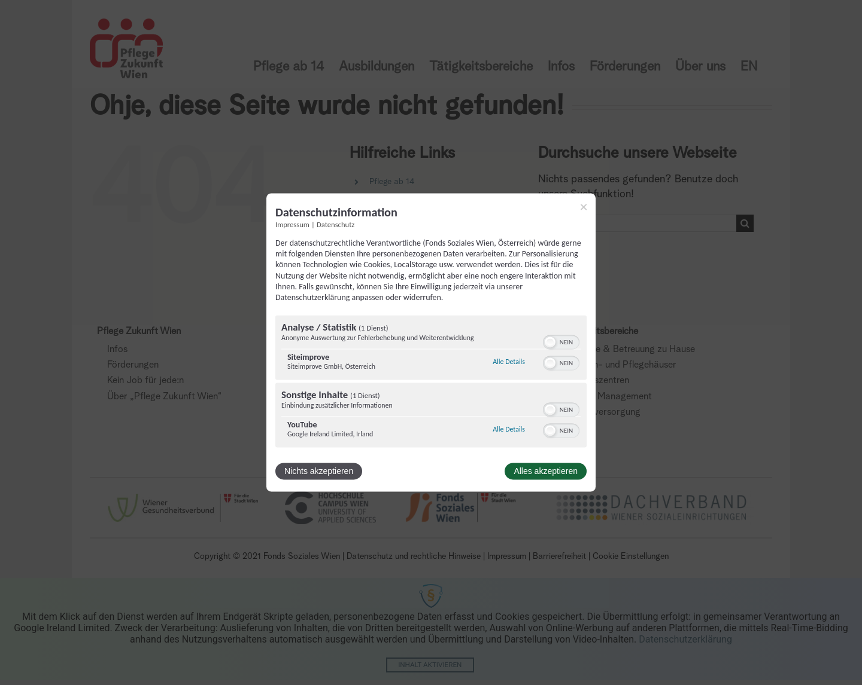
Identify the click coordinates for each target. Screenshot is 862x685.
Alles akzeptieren (546, 471)
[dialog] (431, 342)
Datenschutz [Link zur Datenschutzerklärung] (335, 224)
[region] (431, 383)
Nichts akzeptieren (318, 471)
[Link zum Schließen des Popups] (584, 207)
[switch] (561, 341)
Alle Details (509, 361)
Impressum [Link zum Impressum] (292, 224)
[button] (550, 342)
